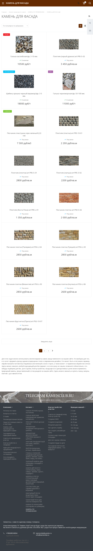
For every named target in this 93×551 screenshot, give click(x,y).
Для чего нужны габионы (57, 429)
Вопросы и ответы (9, 402)
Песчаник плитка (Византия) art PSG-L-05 (24, 284)
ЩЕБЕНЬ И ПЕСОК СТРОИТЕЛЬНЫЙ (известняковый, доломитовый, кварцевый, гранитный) (35, 469)
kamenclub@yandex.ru (44, 522)
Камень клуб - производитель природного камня (9, 417)
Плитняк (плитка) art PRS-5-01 (24, 173)
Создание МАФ (53, 408)
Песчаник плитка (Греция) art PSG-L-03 (69, 247)
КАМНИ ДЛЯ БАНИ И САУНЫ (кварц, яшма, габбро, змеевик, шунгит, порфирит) (35, 459)
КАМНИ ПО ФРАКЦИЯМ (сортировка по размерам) (35, 494)
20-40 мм (74, 408)
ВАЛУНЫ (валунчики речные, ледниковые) (33, 438)
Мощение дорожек (54, 414)
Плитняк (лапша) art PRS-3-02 (69, 173)
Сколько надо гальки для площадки (57, 425)
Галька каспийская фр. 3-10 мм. (24, 56)
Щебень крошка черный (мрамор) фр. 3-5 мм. (24, 94)
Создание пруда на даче (56, 432)
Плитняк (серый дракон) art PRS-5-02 (69, 56)
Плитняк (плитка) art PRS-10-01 (69, 133)
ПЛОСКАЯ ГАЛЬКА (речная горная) (35, 412)
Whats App (83, 543)
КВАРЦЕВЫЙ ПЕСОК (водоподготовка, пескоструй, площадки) (34, 484)
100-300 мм (75, 417)
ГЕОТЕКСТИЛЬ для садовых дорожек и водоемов (32, 477)
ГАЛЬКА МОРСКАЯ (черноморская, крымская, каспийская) (35, 406)
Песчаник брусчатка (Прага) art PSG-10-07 (24, 321)
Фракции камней (77, 396)
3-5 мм (73, 400)
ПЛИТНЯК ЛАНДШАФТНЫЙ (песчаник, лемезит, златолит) (35, 432)
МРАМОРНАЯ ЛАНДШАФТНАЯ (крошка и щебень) (35, 417)
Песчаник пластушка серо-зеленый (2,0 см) (24, 134)
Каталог (29, 396)
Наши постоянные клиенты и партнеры (12, 412)
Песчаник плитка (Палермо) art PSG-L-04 (24, 247)
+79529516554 (11, 522)
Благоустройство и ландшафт (10, 433)
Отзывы (6, 405)
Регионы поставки (9, 400)
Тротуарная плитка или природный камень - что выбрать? (56, 436)
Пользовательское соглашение (10, 442)
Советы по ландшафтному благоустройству (57, 404)
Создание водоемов (55, 411)
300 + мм (74, 420)
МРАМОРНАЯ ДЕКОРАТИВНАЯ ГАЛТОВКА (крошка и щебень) (33, 425)
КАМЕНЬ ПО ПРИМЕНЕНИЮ (31, 499)
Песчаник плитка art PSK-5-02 (69, 210)
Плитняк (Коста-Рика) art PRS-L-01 (24, 210)
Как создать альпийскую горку (56, 420)
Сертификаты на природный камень (9, 423)
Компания (7, 396)
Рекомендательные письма (12, 408)
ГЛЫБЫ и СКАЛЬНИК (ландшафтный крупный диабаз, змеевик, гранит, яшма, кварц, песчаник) (34, 444)
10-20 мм (74, 405)
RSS (89, 16)
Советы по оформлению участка (11, 428)
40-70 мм (74, 411)
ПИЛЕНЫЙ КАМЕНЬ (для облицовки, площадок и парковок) (34, 452)
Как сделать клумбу (55, 417)
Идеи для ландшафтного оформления (12, 437)
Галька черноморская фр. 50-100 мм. (69, 93)
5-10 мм (73, 402)
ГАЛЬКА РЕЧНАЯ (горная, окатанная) (34, 400)
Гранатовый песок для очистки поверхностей (34, 489)
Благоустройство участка (55, 397)
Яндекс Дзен (88, 543)
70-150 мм (74, 414)
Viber (78, 543)
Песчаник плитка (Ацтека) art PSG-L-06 (69, 284)
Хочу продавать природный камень (9, 447)
